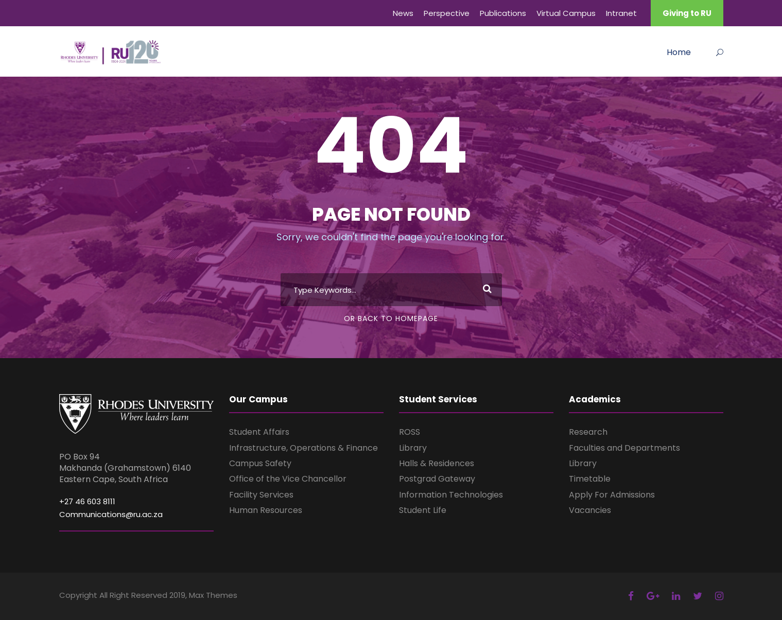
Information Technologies (451, 495)
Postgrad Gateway (437, 479)
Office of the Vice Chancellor (287, 479)
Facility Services (261, 495)
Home (679, 52)
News (403, 13)
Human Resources (265, 510)
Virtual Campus (566, 13)
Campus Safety (260, 463)
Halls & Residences (436, 463)
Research (588, 432)
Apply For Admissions (612, 495)
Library (413, 448)
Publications (503, 13)
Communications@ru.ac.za (111, 514)
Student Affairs (259, 432)
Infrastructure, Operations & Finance (303, 448)
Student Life (422, 510)
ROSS (409, 432)
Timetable (590, 479)
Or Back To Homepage (391, 318)
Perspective (447, 13)
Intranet (621, 13)
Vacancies (590, 510)
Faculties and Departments (624, 448)
